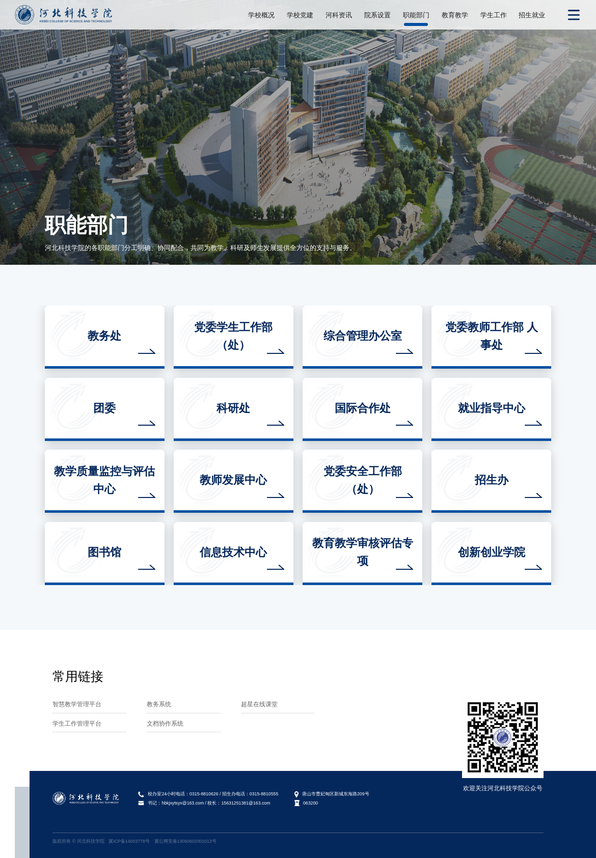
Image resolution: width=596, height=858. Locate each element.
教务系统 (159, 704)
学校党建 (300, 15)
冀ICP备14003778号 (129, 841)
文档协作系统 (165, 723)
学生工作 (493, 15)
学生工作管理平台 (76, 723)
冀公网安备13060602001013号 (185, 841)
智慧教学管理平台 (76, 704)
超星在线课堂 (259, 704)
